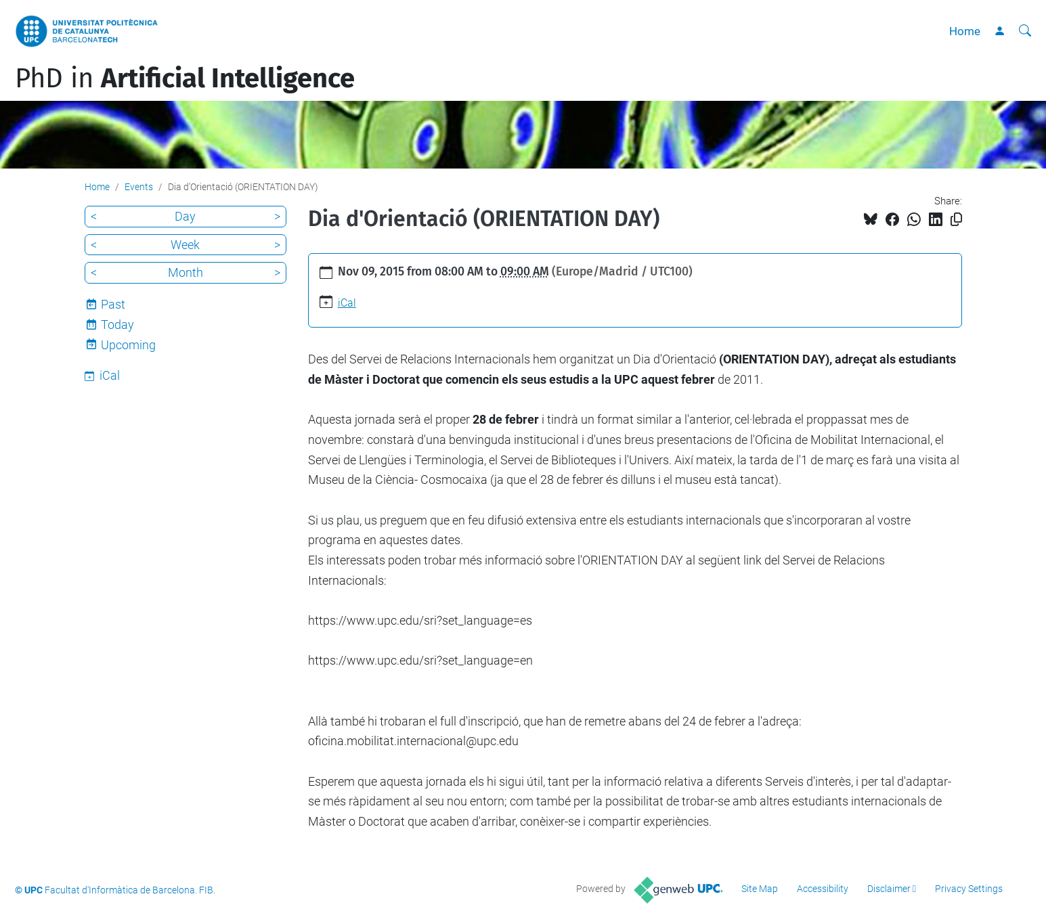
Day (185, 216)
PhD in (185, 78)
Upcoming (128, 345)
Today (117, 324)
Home (964, 31)
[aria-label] (1025, 31)
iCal (347, 302)
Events (139, 186)
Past (113, 304)
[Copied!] (956, 219)
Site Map (759, 888)
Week (185, 245)
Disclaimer (889, 888)
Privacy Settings (969, 888)
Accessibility (822, 888)
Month (185, 272)
